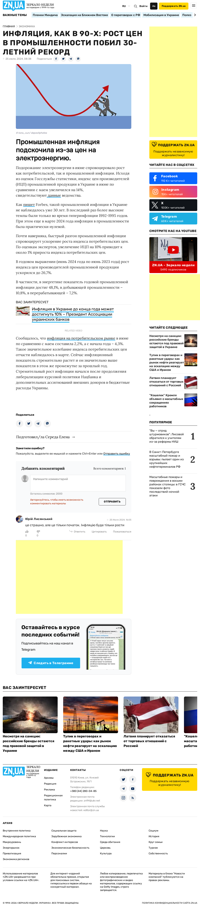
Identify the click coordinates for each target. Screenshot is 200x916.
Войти (143, 6)
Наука (104, 830)
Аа (153, 6)
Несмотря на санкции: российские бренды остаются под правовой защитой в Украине (166, 341)
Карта (47, 805)
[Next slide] (194, 15)
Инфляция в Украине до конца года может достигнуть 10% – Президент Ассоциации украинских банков (73, 314)
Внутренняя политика (17, 830)
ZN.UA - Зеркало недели (173, 265)
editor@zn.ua (91, 810)
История (154, 836)
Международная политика (19, 836)
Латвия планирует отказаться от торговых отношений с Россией (166, 381)
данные (54, 195)
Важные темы (15, 15)
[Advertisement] (69, 577)
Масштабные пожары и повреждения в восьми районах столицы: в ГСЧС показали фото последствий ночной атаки (167, 486)
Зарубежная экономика (66, 836)
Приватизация (12, 853)
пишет (29, 204)
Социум (153, 830)
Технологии (107, 836)
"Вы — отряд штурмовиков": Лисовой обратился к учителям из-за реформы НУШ (166, 436)
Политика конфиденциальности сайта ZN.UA (169, 903)
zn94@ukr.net (92, 800)
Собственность (158, 853)
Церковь (105, 847)
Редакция (50, 783)
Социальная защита (63, 830)
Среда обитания (110, 842)
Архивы (49, 777)
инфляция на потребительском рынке (81, 338)
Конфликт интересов (64, 842)
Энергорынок (11, 847)
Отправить (112, 501)
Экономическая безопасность (70, 847)
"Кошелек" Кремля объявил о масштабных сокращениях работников (166, 400)
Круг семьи (156, 842)
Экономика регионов (16, 859)
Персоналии (59, 853)
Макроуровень (12, 842)
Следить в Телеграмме (50, 663)
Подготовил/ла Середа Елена (43, 437)
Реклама (49, 789)
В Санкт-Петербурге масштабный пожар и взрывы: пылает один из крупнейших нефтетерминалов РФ (166, 459)
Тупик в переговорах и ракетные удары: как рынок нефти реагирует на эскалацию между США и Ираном (166, 362)
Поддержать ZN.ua (174, 6)
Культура (106, 853)
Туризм (153, 847)
